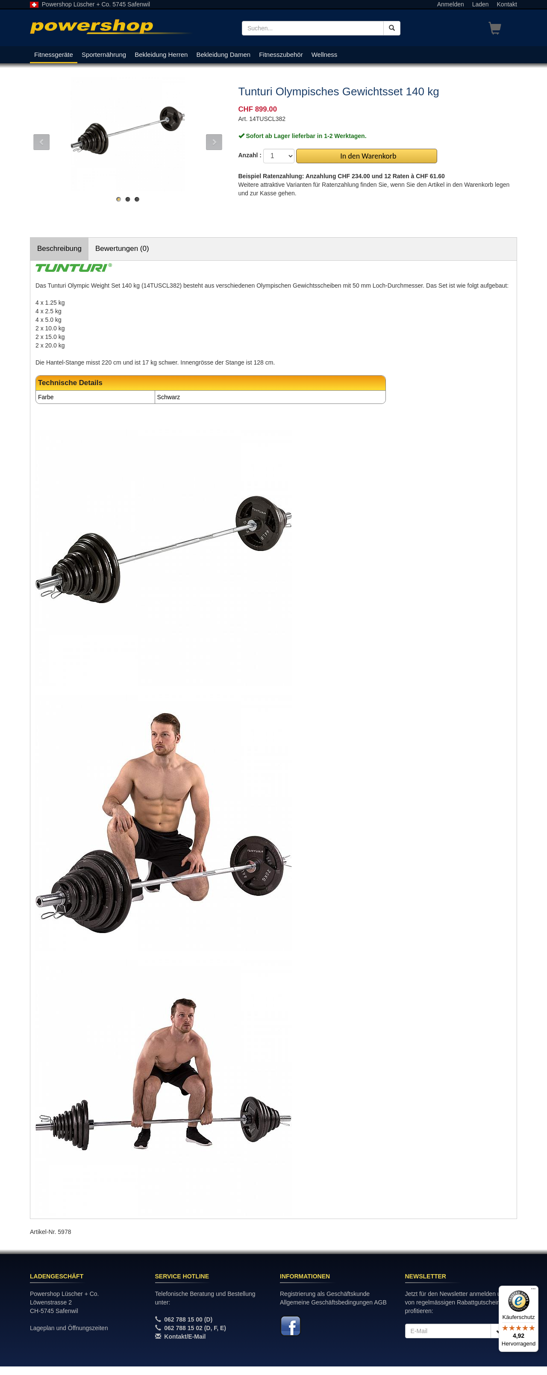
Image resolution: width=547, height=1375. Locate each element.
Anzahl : (250, 155)
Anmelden (450, 4)
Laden (480, 4)
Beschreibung (59, 248)
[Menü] (533, 1291)
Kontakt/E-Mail (185, 1336)
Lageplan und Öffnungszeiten (69, 1328)
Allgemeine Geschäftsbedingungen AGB (333, 1302)
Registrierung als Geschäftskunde (325, 1293)
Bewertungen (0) (122, 248)
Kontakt (507, 4)
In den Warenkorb (366, 156)
